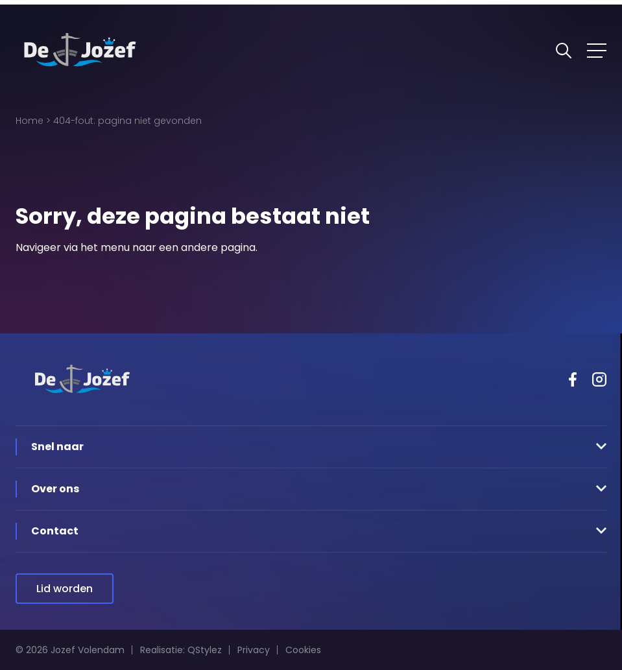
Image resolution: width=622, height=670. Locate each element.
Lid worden (64, 588)
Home (29, 120)
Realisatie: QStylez (181, 649)
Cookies (303, 649)
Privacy (253, 649)
